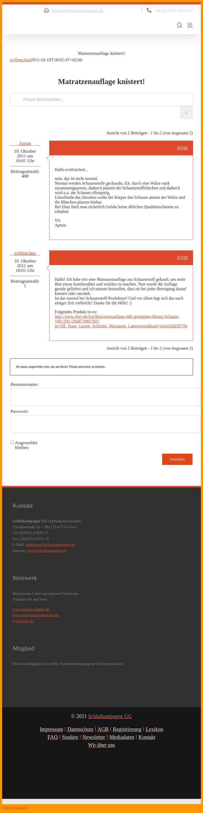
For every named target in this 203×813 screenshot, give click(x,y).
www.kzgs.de (23, 621)
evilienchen (20, 59)
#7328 (182, 257)
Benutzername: (24, 384)
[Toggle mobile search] (179, 25)
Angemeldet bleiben (26, 445)
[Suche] (186, 112)
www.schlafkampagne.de (47, 550)
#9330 (182, 148)
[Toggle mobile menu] (190, 25)
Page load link (15, 807)
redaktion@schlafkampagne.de (77, 10)
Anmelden (177, 459)
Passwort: (19, 411)
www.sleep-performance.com (36, 615)
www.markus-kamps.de (31, 609)
